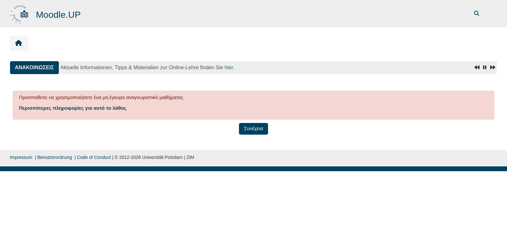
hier (229, 67)
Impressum (21, 157)
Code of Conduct (94, 157)
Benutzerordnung (54, 157)
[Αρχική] (20, 13)
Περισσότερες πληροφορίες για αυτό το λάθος (72, 108)
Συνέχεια (253, 128)
